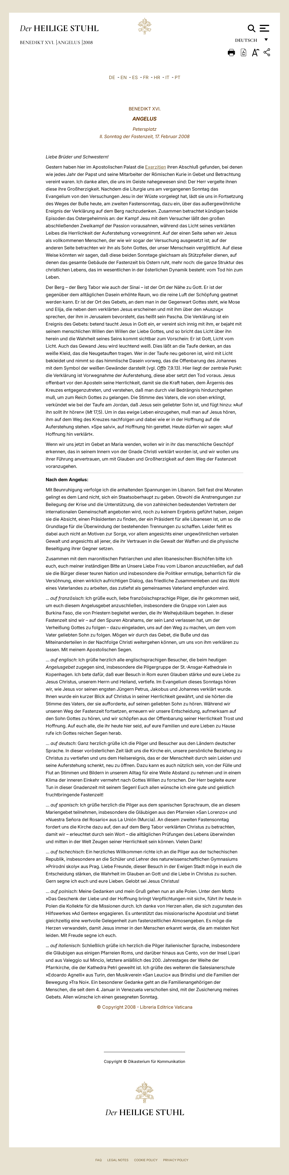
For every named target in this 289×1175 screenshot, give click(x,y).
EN (124, 77)
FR (145, 77)
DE (112, 77)
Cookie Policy (145, 1160)
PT (177, 77)
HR (157, 77)
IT (167, 77)
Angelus (69, 42)
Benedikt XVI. (38, 42)
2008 (88, 42)
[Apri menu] (263, 28)
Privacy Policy (175, 1160)
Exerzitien (155, 167)
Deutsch (248, 41)
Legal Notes (117, 1160)
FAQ (98, 1160)
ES (135, 77)
